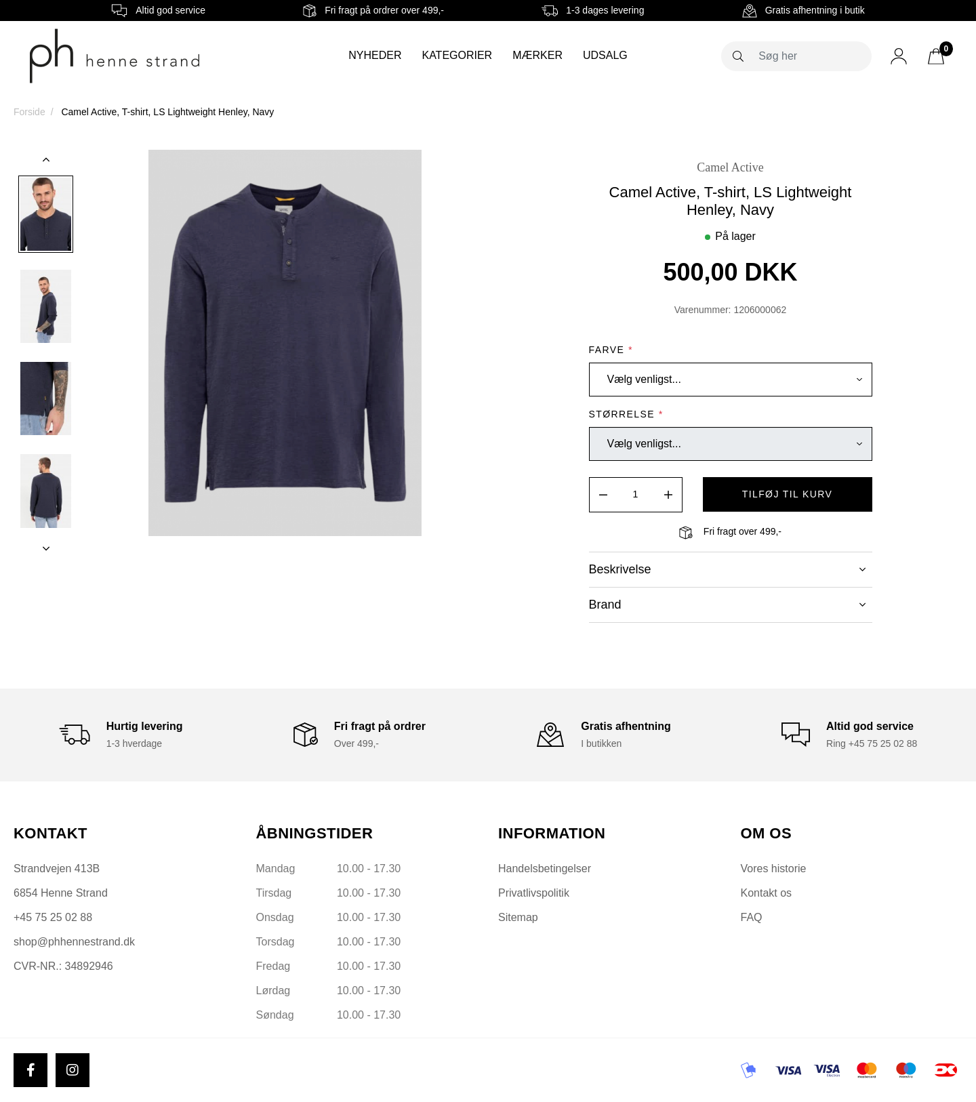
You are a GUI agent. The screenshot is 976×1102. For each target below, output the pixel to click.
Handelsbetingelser (544, 868)
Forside (29, 111)
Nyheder (374, 55)
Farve (611, 349)
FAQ (751, 917)
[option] (46, 214)
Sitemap (518, 917)
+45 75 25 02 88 (53, 917)
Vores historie (774, 868)
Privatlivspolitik (533, 893)
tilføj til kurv (787, 494)
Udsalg (605, 55)
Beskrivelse (727, 569)
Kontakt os (766, 893)
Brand (727, 604)
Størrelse (626, 414)
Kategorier (457, 55)
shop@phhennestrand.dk (74, 941)
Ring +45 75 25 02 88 (871, 743)
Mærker (537, 55)
